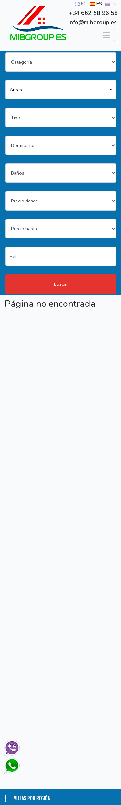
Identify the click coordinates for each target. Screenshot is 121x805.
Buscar (61, 284)
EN (81, 3)
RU (111, 3)
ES (96, 3)
